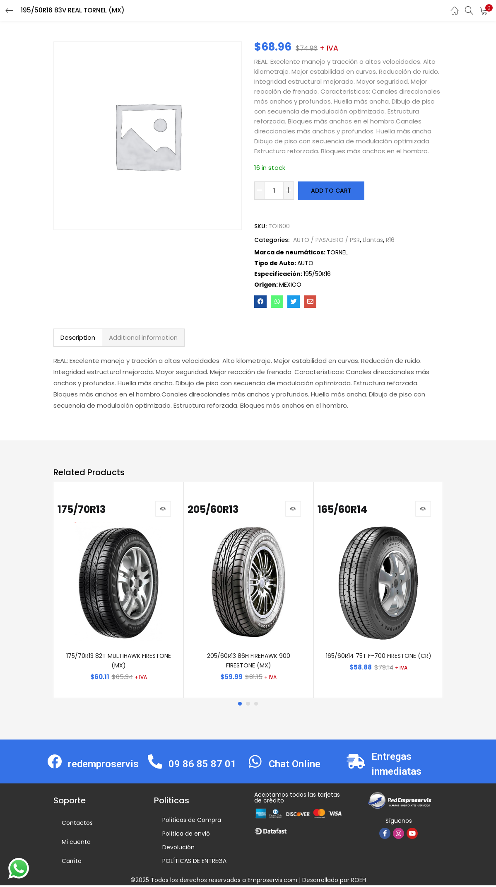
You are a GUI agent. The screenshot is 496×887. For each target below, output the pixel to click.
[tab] (77, 337)
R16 (390, 239)
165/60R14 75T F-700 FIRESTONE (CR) (378, 657)
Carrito (72, 862)
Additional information (143, 337)
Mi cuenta (76, 843)
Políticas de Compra (191, 821)
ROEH (358, 881)
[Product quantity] (274, 190)
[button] (483, 10)
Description (77, 337)
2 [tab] (248, 705)
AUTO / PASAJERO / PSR (326, 239)
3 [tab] (256, 705)
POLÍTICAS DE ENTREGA (194, 862)
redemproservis (103, 765)
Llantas (373, 239)
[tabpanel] (118, 590)
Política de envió (186, 835)
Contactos (77, 824)
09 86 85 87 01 (202, 765)
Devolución (178, 849)
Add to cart (330, 190)
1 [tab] (240, 705)
